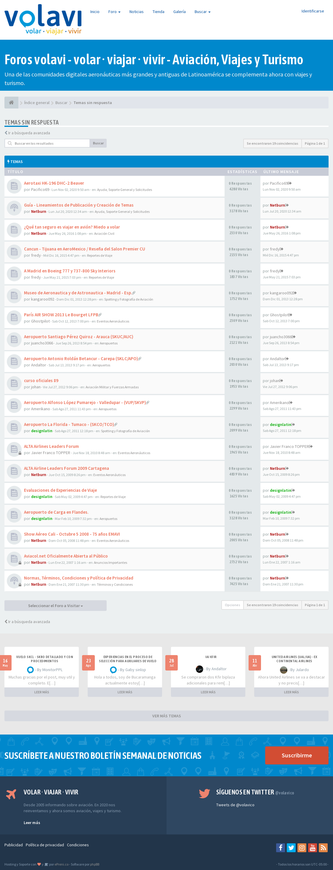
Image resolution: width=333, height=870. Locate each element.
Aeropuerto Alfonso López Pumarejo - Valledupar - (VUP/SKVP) (85, 402)
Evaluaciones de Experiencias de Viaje (60, 490)
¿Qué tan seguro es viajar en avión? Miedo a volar (72, 227)
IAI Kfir (211, 657)
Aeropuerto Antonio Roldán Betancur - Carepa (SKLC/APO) (81, 358)
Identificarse (313, 11)
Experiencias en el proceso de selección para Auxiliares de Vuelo (128, 659)
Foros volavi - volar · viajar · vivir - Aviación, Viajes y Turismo (153, 59)
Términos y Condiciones (115, 584)
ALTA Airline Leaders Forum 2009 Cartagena (66, 468)
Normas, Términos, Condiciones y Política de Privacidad (78, 578)
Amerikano (40, 408)
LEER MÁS (41, 692)
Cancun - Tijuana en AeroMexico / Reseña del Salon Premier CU (84, 249)
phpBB (94, 864)
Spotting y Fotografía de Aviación (128, 299)
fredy (36, 255)
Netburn (38, 211)
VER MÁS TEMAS (166, 716)
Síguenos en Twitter (255, 792)
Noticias (136, 11)
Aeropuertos (109, 343)
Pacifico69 (40, 189)
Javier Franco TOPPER (50, 452)
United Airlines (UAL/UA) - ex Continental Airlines (294, 659)
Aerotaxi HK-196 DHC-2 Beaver (54, 183)
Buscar (203, 11)
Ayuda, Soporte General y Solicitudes (124, 189)
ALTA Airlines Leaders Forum (51, 446)
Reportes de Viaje (99, 255)
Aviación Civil (104, 233)
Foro (114, 11)
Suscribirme (297, 755)
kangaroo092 (42, 299)
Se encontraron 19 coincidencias (272, 143)
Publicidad (13, 844)
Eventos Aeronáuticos (113, 321)
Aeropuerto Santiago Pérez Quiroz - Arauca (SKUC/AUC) (78, 336)
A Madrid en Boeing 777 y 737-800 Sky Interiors (70, 271)
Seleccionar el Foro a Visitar (55, 605)
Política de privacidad (45, 844)
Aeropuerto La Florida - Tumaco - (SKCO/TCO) (69, 424)
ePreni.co (61, 864)
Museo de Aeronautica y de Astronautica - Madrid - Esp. (78, 293)
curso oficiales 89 (41, 380)
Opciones (232, 605)
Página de (315, 143)
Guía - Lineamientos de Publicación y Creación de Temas (79, 205)
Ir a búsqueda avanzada (29, 132)
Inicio (95, 11)
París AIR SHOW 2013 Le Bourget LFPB (61, 314)
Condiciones (78, 844)
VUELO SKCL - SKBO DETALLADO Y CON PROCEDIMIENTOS (44, 659)
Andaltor (38, 365)
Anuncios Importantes (110, 562)
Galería (179, 11)
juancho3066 (42, 343)
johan (36, 386)
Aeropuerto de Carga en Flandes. (56, 512)
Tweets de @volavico (235, 804)
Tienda (158, 11)
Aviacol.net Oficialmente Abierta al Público (66, 556)
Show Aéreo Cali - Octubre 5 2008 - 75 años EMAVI (72, 534)
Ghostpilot (40, 321)
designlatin (41, 430)
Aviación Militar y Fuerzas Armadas (112, 387)
